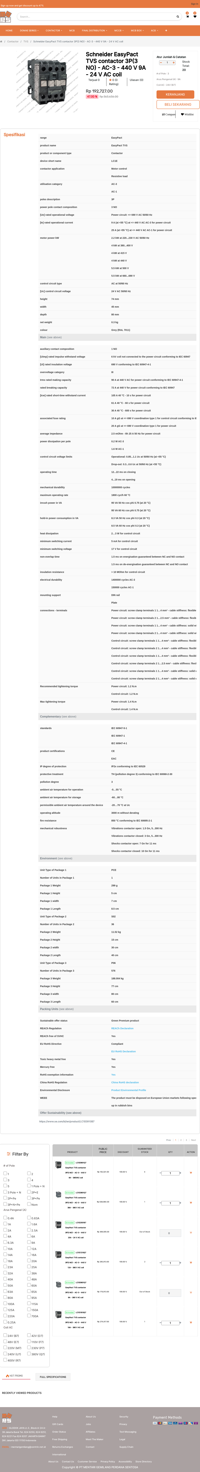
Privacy (123, 1423)
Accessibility (127, 1461)
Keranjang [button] (175, 94)
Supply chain (126, 1446)
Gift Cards (57, 1423)
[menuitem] (9, 31)
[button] (166, 31)
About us (91, 1415)
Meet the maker (94, 1438)
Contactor (12, 41)
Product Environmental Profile (128, 1090)
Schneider (70, 1163)
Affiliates (90, 1430)
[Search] (100, 1135)
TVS (25, 41)
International (59, 1453)
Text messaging (127, 1430)
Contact (90, 1446)
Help (54, 1415)
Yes (113, 1074)
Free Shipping (59, 1438)
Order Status (59, 1430)
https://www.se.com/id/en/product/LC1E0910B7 (66, 1121)
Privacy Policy (108, 1461)
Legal (122, 1438)
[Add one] (173, 62)
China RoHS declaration (125, 1082)
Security (123, 1415)
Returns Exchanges (62, 1446)
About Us (49, 1461)
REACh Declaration (122, 1028)
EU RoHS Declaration (123, 1051)
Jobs (88, 1423)
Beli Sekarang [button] (178, 104)
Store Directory (148, 1461)
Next (193, 1140)
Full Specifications (53, 1376)
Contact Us (66, 1461)
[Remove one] (161, 62)
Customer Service (86, 1461)
